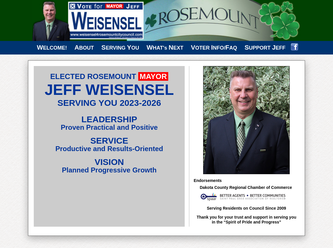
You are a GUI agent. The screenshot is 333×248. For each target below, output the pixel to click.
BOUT (84, 47)
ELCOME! (52, 47)
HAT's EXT (165, 47)
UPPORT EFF (265, 47)
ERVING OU (120, 47)
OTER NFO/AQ (214, 47)
